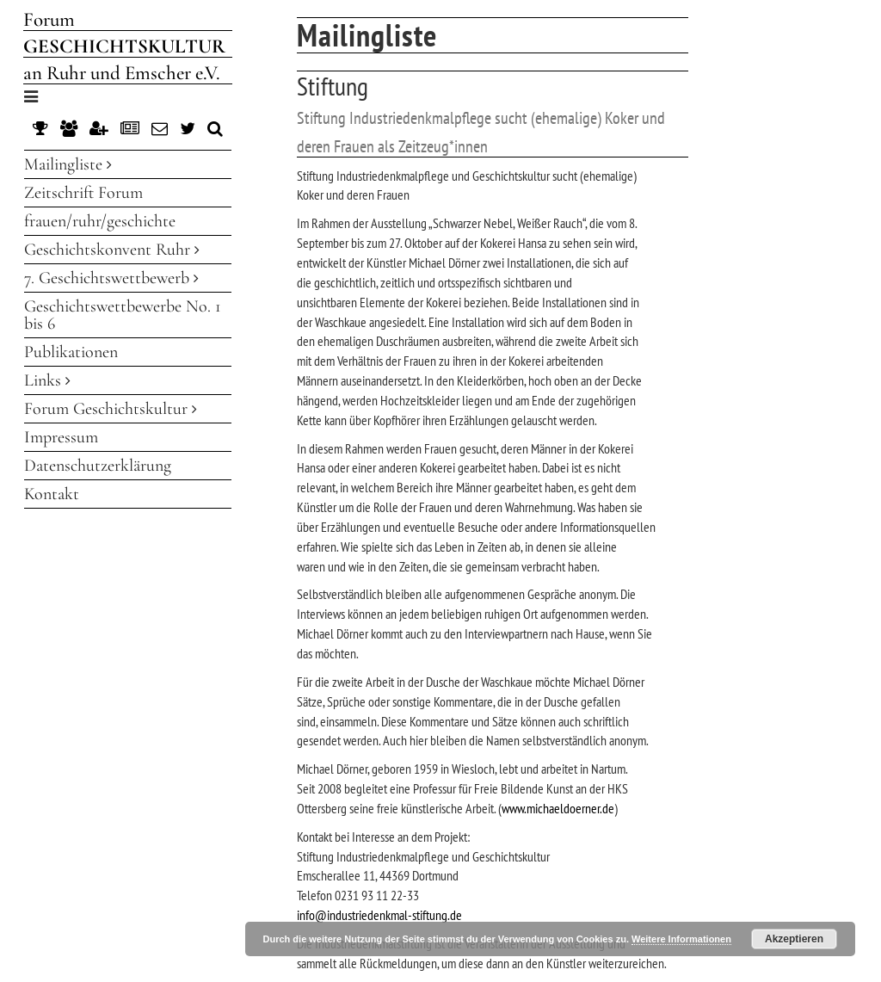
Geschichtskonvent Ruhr (112, 249)
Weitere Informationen (681, 939)
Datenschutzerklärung (97, 465)
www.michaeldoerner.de (558, 808)
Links (47, 380)
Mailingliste (68, 164)
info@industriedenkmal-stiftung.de (379, 914)
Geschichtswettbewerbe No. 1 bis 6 (122, 315)
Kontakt (51, 494)
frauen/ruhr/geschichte (100, 221)
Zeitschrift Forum (83, 192)
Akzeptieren (794, 939)
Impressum (61, 437)
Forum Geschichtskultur (110, 408)
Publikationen (71, 352)
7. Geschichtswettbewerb (111, 278)
